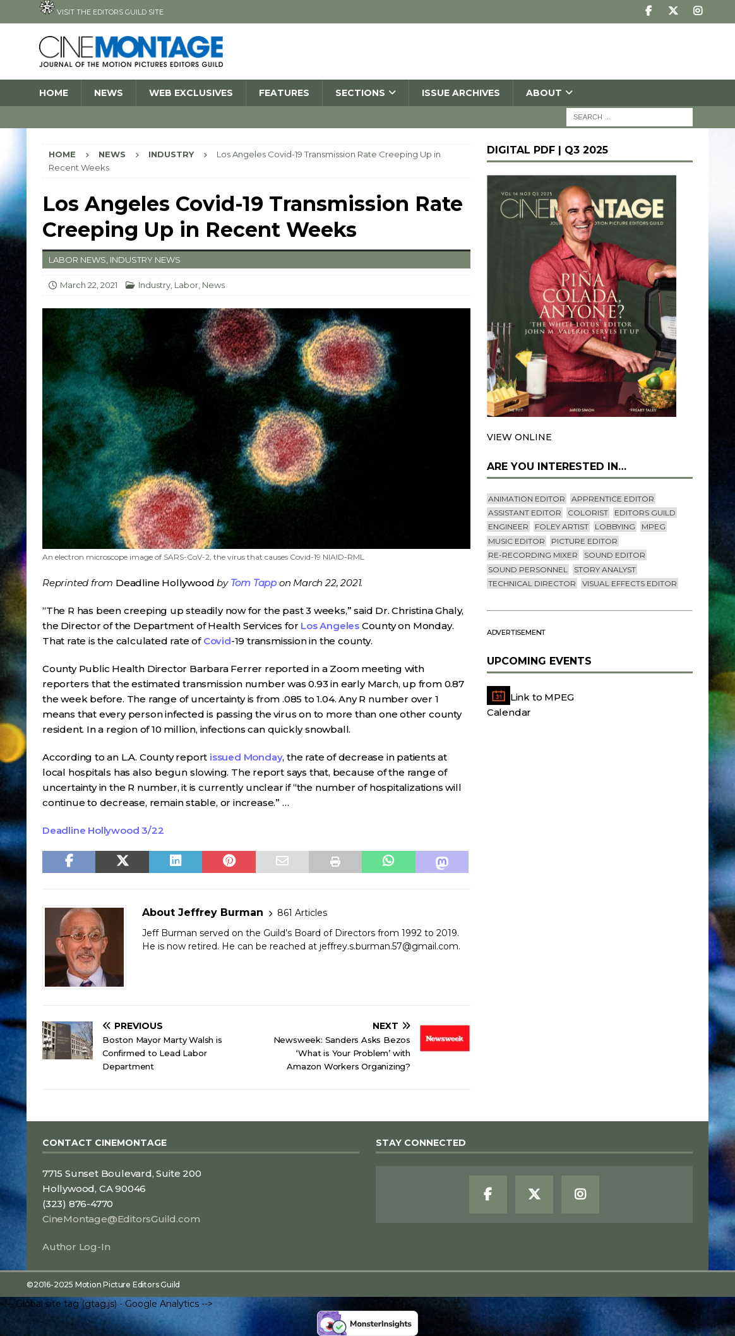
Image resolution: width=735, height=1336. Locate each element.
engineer (508, 526)
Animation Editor (526, 498)
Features (284, 93)
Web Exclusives (191, 93)
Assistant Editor (524, 512)
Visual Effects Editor (629, 583)
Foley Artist (562, 526)
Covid (217, 641)
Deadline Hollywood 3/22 (103, 830)
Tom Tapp (253, 583)
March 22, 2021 (88, 285)
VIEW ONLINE (519, 437)
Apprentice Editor (612, 498)
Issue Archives (461, 93)
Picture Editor (584, 541)
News (108, 93)
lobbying (615, 526)
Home (53, 93)
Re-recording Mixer (533, 555)
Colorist (588, 512)
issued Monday (246, 757)
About (544, 93)
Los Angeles (330, 626)
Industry (154, 285)
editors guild (645, 512)
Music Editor (516, 541)
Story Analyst (605, 569)
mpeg (654, 526)
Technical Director (532, 583)
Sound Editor (614, 555)
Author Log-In (76, 1247)
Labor (186, 285)
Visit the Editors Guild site (101, 8)
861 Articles (302, 912)
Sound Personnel (528, 569)
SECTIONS (360, 93)
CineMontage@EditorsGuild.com (121, 1219)
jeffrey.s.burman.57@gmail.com (389, 946)
